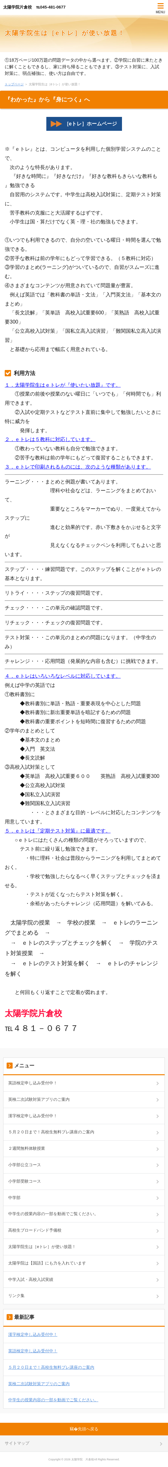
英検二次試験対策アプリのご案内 (39, 1099)
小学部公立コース (24, 1164)
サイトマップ (17, 1443)
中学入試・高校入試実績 (30, 1279)
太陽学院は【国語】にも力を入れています (47, 1263)
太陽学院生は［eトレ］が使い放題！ (65, 32)
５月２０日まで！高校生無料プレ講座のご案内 (51, 1132)
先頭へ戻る (88, 1429)
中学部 (14, 1197)
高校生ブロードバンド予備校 (34, 1230)
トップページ (14, 84)
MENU (160, 12)
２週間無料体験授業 (26, 1148)
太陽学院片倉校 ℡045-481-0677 (34, 7)
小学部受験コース (24, 1181)
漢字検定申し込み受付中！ (32, 1115)
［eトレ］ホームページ (84, 124)
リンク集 (16, 1295)
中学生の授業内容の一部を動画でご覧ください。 (53, 1213)
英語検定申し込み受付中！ (32, 1083)
